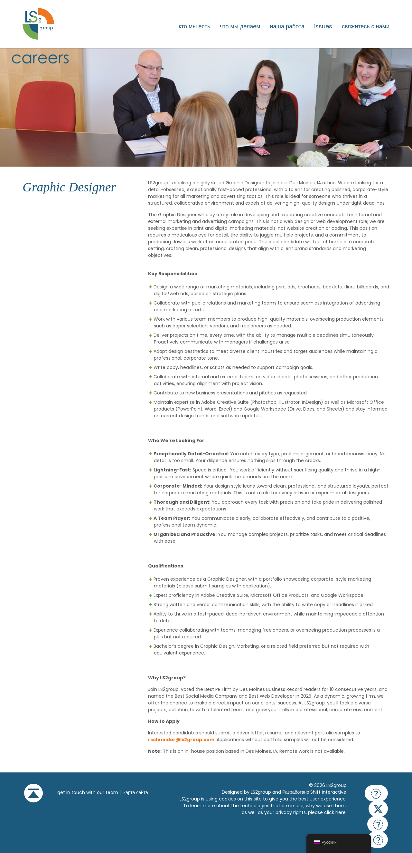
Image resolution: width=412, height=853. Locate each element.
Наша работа (287, 26)
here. (341, 812)
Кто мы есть (194, 26)
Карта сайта (136, 792)
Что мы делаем (240, 26)
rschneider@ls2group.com (181, 739)
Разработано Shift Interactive (314, 792)
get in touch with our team (87, 792)
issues (323, 26)
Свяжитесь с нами (365, 26)
